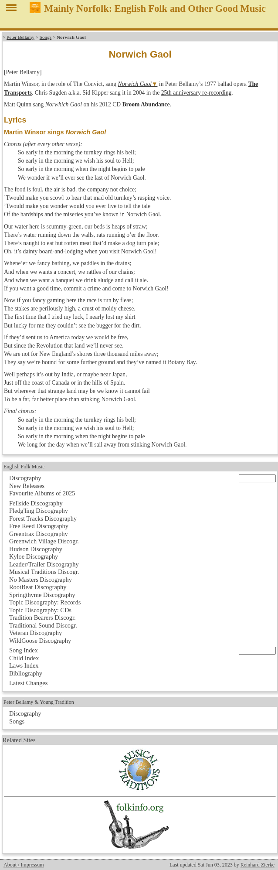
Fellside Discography (36, 503)
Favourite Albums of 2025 (42, 493)
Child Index (24, 658)
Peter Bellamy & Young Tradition (38, 702)
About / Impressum (23, 865)
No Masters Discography (40, 579)
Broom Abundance (146, 104)
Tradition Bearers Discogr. (42, 617)
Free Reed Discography (38, 525)
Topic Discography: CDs (40, 610)
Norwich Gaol (135, 84)
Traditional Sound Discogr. (43, 625)
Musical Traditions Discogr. (44, 571)
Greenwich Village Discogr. (44, 541)
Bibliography (25, 673)
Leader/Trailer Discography (44, 564)
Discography (25, 477)
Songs (45, 37)
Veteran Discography (35, 632)
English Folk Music (24, 467)
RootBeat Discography (38, 586)
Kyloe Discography (33, 556)
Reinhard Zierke (258, 865)
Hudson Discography (35, 549)
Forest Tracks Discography (43, 518)
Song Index (23, 650)
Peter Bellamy (20, 37)
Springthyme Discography (42, 594)
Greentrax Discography (38, 533)
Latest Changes (28, 682)
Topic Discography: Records (45, 602)
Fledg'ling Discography (38, 510)
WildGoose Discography (40, 640)
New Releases (26, 485)
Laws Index (24, 665)
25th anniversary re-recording (196, 92)
